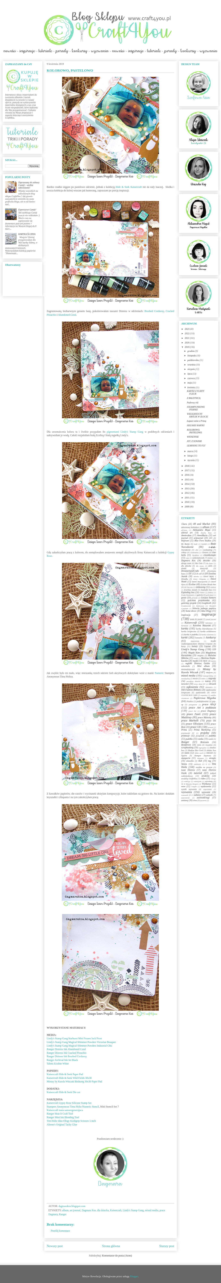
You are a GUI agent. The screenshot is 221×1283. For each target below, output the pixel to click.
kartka (184, 628)
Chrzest (205, 552)
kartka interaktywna (204, 629)
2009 (187, 506)
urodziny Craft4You (189, 779)
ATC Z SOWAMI (194, 441)
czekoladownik (198, 558)
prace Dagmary (208, 711)
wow (183, 786)
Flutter (202, 592)
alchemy (184, 530)
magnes (200, 655)
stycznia (191, 460)
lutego (190, 456)
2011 (187, 497)
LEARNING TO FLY (196, 445)
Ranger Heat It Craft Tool (60, 1113)
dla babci (209, 563)
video (203, 778)
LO (214, 649)
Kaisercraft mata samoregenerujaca (65, 1110)
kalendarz (209, 623)
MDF (205, 661)
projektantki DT (187, 733)
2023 (187, 329)
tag (209, 761)
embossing (200, 587)
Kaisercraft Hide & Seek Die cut (63, 1092)
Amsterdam (186, 535)
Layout (207, 646)
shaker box (211, 750)
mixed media (151, 1210)
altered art (186, 533)
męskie (213, 661)
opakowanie (200, 692)
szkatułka (190, 761)
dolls (210, 566)
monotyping (185, 678)
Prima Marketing (202, 730)
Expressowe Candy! (27, 209)
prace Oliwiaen (194, 723)
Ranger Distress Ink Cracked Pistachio (66, 1052)
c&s (196, 550)
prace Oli (211, 720)
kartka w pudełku (191, 634)
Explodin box (206, 590)
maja (189, 383)
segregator (202, 748)
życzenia (203, 800)
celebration (194, 552)
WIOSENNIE (193, 437)
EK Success (188, 587)
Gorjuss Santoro (208, 597)
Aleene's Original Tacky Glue (62, 1124)
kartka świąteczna (188, 631)
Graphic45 (206, 603)
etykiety (213, 587)
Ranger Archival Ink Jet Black (62, 1060)
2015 (187, 479)
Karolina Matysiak (202, 625)
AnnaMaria (202, 535)
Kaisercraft (115, 1210)
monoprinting (208, 676)
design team (186, 563)
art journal (75, 1210)
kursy (183, 646)
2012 (187, 493)
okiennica (209, 687)
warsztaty (209, 781)
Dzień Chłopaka (199, 579)
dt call (199, 574)
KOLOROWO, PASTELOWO (194, 431)
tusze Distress (188, 770)
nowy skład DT (199, 684)
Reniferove (186, 745)
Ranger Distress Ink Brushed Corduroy (67, 1056)
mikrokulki (185, 666)
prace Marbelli (189, 720)
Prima (184, 730)
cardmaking (207, 550)
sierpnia (191, 369)
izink (192, 619)
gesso (183, 597)
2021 (187, 338)
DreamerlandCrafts (190, 571)
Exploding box (187, 592)
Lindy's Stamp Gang (133, 1210)
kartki (184, 637)
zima (195, 800)
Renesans (204, 742)
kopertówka (195, 641)
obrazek (212, 684)
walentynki (197, 781)
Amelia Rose (206, 533)
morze (195, 678)
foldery (210, 592)
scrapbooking (187, 747)
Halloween (200, 606)
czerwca (191, 378)
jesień (200, 619)
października (193, 360)
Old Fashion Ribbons (191, 690)
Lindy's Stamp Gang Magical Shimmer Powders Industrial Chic (80, 1045)
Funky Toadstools (187, 595)
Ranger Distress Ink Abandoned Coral (66, 1049)
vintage (213, 779)
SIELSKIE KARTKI (195, 425)
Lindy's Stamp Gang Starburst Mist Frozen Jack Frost (74, 1038)
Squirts (184, 756)
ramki (210, 739)
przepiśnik (200, 736)
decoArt (206, 560)
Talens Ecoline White (58, 1063)
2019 (187, 347)
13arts (184, 524)
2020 (187, 342)
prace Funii (194, 714)
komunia (198, 638)
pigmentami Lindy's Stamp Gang (125, 431)
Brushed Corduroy (154, 311)
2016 (187, 475)
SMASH (209, 753)
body (195, 544)
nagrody (212, 678)
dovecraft (204, 568)
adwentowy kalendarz (190, 527)
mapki (196, 658)
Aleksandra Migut (201, 530)
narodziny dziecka (193, 681)
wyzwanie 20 (186, 795)
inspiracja (185, 615)
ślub (200, 761)
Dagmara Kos (89, 1210)
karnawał (184, 626)
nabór (203, 678)
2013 (187, 488)
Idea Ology (206, 611)
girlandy (195, 598)
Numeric (159, 673)
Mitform (209, 672)
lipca (189, 374)
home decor (191, 611)
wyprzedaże (207, 789)
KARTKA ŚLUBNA (27, 234)
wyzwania (186, 792)
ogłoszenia (192, 686)
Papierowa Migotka (205, 697)
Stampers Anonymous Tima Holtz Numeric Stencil (73, 1106)
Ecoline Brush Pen (208, 584)
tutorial (198, 773)
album (65, 1210)
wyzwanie (206, 792)
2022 (187, 333)
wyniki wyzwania (189, 789)
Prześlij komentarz (60, 1230)
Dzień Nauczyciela (199, 582)
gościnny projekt (188, 603)
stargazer (200, 758)
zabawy (197, 795)
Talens (184, 764)
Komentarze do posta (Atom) (117, 1255)
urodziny (205, 776)
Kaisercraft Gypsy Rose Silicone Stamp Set (69, 1103)
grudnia (191, 351)
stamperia (185, 758)
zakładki (209, 795)
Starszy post (166, 1246)
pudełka (212, 736)
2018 (187, 466)
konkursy (211, 637)
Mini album (203, 666)
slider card (199, 753)
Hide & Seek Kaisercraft (129, 187)
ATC (211, 538)
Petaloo (190, 701)
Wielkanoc (206, 784)
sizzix (186, 753)
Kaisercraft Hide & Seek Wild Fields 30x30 (69, 1078)
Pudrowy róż (192, 402)
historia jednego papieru (204, 608)
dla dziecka (103, 1210)
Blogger (134, 1276)
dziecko (196, 576)
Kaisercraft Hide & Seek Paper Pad (65, 1074)
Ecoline (192, 584)
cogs (187, 558)
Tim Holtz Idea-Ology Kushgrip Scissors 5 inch (71, 1120)
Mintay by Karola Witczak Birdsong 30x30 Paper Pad (75, 1081)
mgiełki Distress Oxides (197, 663)
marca (190, 451)
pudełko (189, 739)
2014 (187, 484)
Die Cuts (198, 563)
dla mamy (200, 566)
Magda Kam (194, 652)
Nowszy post (55, 1246)
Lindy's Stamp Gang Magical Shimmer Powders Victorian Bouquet (81, 1042)
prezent (210, 727)
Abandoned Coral (67, 314)
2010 (187, 502)
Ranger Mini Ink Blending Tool (63, 1117)
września (191, 365)
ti (206, 764)
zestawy (184, 800)
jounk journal (211, 619)
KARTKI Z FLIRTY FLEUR (195, 392)
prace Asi (192, 711)
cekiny (183, 552)
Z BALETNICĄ (193, 398)
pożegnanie (193, 705)
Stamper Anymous (202, 756)
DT (190, 573)
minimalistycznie (188, 669)
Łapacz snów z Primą (196, 421)
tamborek (197, 764)
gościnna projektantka (199, 600)
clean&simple (209, 555)
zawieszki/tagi (203, 797)
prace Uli (195, 726)
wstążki (194, 786)
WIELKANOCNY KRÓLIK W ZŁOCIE (197, 415)
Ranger (62, 1214)
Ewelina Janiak (190, 590)
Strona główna (111, 1246)
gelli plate (209, 595)
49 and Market (201, 523)
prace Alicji (209, 704)
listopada (191, 355)
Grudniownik (186, 606)
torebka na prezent (204, 767)
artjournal (198, 538)
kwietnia (191, 387)
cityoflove (195, 555)
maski (195, 661)
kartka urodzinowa (208, 631)
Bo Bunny (185, 544)
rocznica (208, 745)
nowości (185, 684)
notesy (208, 681)
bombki (204, 544)
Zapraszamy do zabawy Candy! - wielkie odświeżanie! (28, 185)
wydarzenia (206, 786)
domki (183, 568)
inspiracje (208, 614)
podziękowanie (202, 701)
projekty (204, 732)
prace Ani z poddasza (202, 707)
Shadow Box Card (195, 750)
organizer (204, 695)
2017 (187, 470)
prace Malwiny (204, 717)
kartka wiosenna (207, 635)
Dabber (210, 558)
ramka (200, 739)
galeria (200, 595)
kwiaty (195, 646)
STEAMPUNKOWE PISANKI (196, 408)
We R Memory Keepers (189, 784)
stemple (212, 758)
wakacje (187, 781)
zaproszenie (185, 798)
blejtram (185, 541)
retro (199, 745)
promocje (185, 736)
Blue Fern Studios (202, 541)
